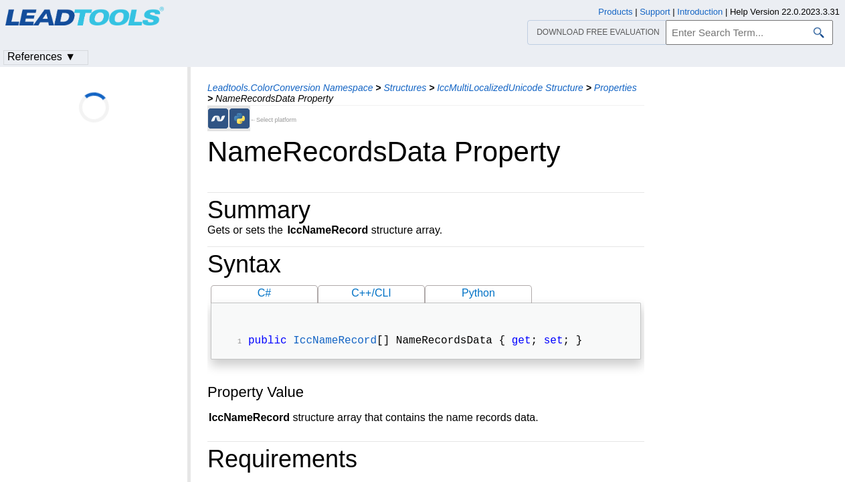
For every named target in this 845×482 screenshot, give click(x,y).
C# (264, 293)
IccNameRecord (335, 342)
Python (478, 293)
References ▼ (41, 56)
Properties (615, 87)
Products (615, 12)
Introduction (700, 12)
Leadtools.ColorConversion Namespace (290, 87)
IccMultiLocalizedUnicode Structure (510, 87)
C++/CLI (371, 293)
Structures (404, 87)
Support (655, 12)
